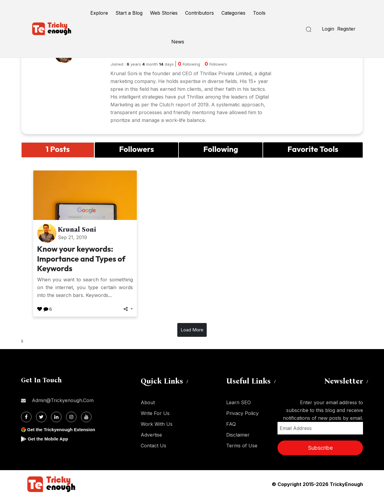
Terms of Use (241, 446)
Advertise (151, 435)
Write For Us (155, 413)
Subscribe (320, 448)
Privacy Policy (242, 413)
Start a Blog (129, 13)
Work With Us (156, 424)
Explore (99, 13)
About (148, 402)
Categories (233, 13)
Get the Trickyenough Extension (63, 429)
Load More (192, 330)
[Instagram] (71, 417)
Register (346, 29)
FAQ (231, 424)
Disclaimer (238, 435)
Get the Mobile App (49, 438)
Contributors (199, 13)
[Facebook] (26, 417)
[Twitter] (41, 417)
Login (328, 29)
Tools (259, 13)
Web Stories (164, 13)
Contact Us (153, 446)
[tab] (57, 150)
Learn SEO (238, 402)
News (177, 42)
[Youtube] (86, 417)
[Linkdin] (56, 417)
